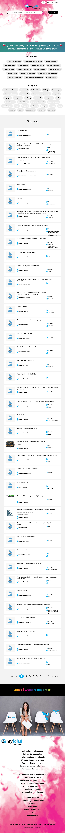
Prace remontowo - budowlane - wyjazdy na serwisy (32, 320)
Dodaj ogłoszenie (52, 2)
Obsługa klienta (22, 102)
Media (58, 98)
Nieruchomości (9, 102)
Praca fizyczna (7, 106)
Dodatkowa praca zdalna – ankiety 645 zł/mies (31, 658)
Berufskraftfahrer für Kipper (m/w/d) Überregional (31, 496)
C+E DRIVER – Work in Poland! (26, 617)
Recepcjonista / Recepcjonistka (26, 171)
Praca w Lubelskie (50, 61)
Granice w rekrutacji (32, 789)
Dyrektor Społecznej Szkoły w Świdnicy (28, 347)
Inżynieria (56, 94)
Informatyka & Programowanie (41, 94)
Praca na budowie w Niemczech (26, 536)
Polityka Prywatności (32, 809)
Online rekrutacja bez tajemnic (32, 757)
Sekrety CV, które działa (32, 754)
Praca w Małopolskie (38, 65)
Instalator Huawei (22, 306)
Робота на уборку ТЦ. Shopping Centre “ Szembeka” (33, 225)
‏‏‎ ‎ (43, 2)
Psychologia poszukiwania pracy (32, 774)
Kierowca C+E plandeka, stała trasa (27, 468)
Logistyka (7, 98)
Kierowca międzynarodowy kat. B (27, 428)
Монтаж (19, 198)
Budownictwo (35, 90)
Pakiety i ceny (32, 815)
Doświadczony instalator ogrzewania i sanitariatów (32, 238)
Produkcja (25, 106)
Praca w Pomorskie (55, 69)
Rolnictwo (35, 106)
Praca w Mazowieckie (53, 65)
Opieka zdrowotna (53, 102)
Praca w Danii (21, 414)
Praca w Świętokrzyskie (28, 73)
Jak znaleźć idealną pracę (32, 751)
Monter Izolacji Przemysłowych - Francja (29, 563)
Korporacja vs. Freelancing (32, 792)
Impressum (32, 812)
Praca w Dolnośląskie (14, 61)
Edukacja (46, 90)
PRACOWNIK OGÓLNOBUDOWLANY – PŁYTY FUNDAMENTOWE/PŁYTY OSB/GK (31, 293)
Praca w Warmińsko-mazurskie (47, 73)
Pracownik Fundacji (23, 130)
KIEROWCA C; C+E (23, 482)
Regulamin (32, 806)
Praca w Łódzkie (23, 65)
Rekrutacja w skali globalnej (32, 783)
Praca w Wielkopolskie (14, 77)
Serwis (53, 106)
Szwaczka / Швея (22, 590)
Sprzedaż (12, 110)
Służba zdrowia (30, 110)
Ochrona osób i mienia (37, 102)
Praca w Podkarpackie (24, 69)
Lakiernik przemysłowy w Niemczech (28, 265)
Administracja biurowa (10, 90)
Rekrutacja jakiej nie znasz (32, 769)
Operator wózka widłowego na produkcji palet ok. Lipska (33, 604)
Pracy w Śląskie (12, 73)
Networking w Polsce (32, 777)
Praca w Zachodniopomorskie (34, 77)
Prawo (17, 106)
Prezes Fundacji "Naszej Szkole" (26, 252)
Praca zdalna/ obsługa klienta (25, 360)
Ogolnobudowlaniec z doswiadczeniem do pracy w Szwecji (34, 644)
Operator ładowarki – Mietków (26, 631)
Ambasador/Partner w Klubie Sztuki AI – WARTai (31, 441)
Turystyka (41, 110)
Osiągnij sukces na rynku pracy (32, 766)
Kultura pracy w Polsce (32, 786)
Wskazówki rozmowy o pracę (32, 760)
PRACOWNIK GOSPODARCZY (26, 374)
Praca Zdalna (21, 184)
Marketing (28, 98)
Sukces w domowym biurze (32, 763)
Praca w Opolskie (9, 69)
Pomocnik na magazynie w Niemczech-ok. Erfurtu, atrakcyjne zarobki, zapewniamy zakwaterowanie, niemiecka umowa (37, 212)
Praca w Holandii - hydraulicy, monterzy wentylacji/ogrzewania (35, 401)
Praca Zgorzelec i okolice (24, 333)
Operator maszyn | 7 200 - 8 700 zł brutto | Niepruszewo (33, 157)
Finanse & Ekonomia (11, 94)
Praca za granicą (51, 77)
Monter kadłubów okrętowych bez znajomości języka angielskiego (36, 509)
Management (18, 98)
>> (56, 676)
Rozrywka (44, 106)
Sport (60, 106)
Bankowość (24, 90)
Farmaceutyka (56, 90)
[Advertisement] (32, 28)
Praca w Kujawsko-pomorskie (33, 61)
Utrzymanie (38, 98)
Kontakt (32, 803)
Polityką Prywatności (35, 827)
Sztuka (20, 110)
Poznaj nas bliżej (32, 798)
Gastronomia (24, 94)
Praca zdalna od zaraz (23, 550)
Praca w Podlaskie (39, 69)
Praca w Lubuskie (9, 65)
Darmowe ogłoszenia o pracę (32, 801)
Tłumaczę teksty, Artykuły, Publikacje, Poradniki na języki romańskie (37, 455)
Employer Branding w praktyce (32, 780)
